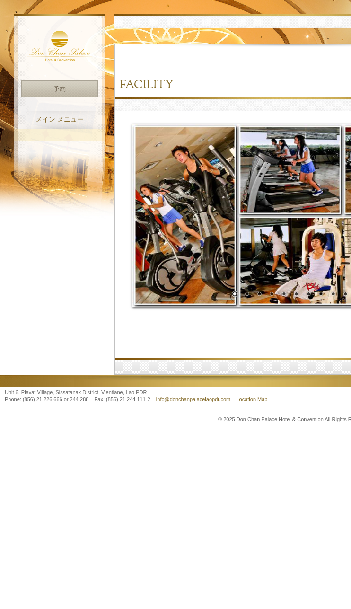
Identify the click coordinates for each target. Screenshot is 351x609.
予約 (59, 88)
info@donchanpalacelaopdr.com (194, 399)
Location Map (251, 399)
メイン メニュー (59, 119)
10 (345, 295)
